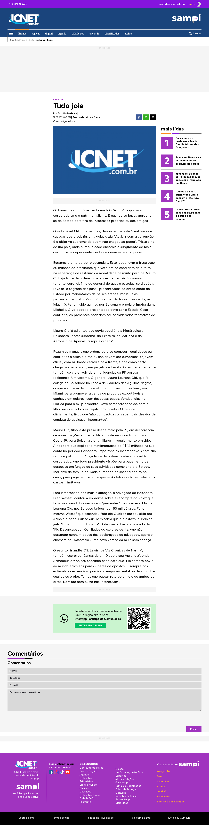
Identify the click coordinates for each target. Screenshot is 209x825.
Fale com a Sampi (141, 817)
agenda (62, 33)
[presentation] (176, 718)
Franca (161, 786)
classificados (112, 33)
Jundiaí (161, 791)
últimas (22, 33)
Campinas (163, 781)
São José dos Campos (171, 801)
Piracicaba (163, 796)
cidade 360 (78, 33)
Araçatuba (163, 771)
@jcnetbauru (65, 763)
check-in (94, 33)
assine (128, 33)
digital (49, 33)
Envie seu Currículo (179, 817)
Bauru (160, 776)
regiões (36, 33)
